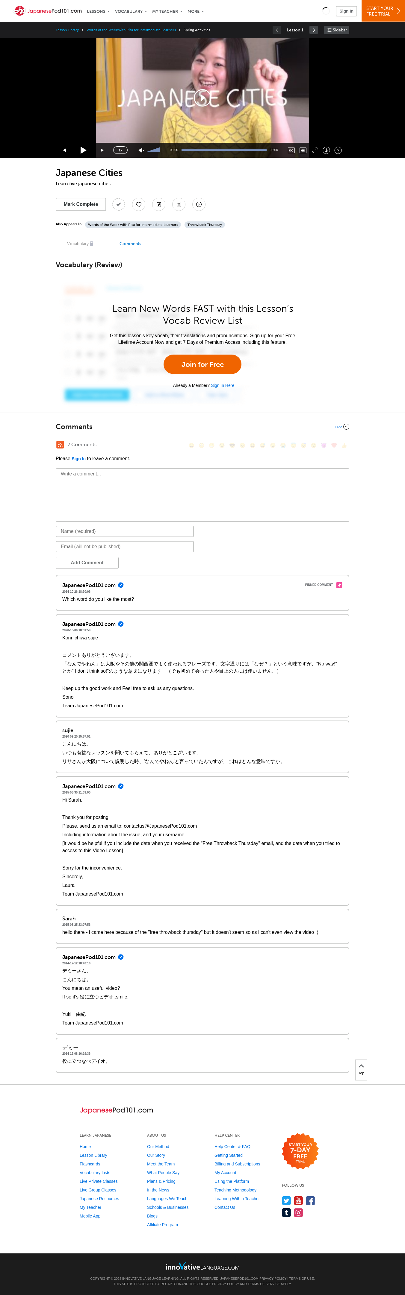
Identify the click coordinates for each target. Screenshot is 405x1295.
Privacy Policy (272, 1278)
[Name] (125, 531)
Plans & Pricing (161, 1181)
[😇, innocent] (293, 445)
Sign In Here (222, 385)
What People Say (163, 1172)
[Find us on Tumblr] (286, 1212)
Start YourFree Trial (384, 11)
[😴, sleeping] (303, 445)
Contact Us (224, 1207)
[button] (326, 11)
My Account (225, 1172)
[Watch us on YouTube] (298, 1200)
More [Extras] (194, 11)
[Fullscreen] (314, 150)
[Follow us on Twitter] (286, 1200)
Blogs (152, 1216)
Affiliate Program (162, 1224)
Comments (130, 243)
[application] (202, 98)
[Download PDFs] (178, 204)
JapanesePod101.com (239, 1278)
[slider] (154, 150)
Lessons (96, 11)
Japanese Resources (99, 1198)
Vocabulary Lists (95, 1172)
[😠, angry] (242, 445)
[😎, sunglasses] (232, 445)
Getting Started (228, 1155)
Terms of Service (264, 1284)
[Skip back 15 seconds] (65, 150)
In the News (158, 1190)
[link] (313, 30)
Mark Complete (81, 204)
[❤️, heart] (334, 445)
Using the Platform (231, 1181)
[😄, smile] (191, 445)
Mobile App (90, 1216)
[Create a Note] (158, 204)
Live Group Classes (98, 1190)
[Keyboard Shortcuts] (338, 150)
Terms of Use (301, 1278)
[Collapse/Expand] (202, 427)
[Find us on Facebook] (310, 1200)
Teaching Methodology (235, 1190)
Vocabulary (129, 11)
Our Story (156, 1155)
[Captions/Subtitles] (291, 150)
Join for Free (203, 364)
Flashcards (90, 1164)
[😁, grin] (212, 445)
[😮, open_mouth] (314, 445)
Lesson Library (67, 30)
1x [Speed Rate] (120, 150)
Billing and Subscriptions (237, 1164)
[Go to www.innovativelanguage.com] (202, 1266)
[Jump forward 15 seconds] (102, 150)
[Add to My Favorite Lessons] (138, 204)
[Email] (125, 546)
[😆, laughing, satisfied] (252, 445)
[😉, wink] (273, 445)
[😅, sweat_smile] (263, 445)
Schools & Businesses (168, 1207)
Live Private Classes (99, 1181)
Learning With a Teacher (237, 1198)
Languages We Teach (167, 1198)
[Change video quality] (303, 150)
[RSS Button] (60, 444)
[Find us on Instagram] (298, 1212)
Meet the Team (161, 1164)
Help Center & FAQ (232, 1146)
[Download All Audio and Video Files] (198, 204)
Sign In (346, 11)
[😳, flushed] (202, 445)
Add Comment (87, 562)
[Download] (326, 150)
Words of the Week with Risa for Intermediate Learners (131, 30)
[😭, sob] (283, 445)
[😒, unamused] (222, 445)
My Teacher (165, 11)
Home (85, 1146)
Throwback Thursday (205, 225)
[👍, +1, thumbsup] (344, 445)
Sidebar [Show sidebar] (340, 30)
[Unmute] (141, 150)
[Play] (83, 150)
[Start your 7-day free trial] (300, 1151)
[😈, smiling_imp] (324, 445)
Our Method (158, 1146)
